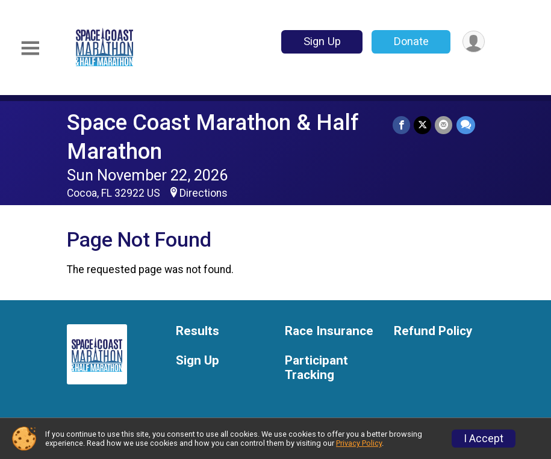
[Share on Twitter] (423, 125)
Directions (203, 193)
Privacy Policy (359, 443)
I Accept (483, 439)
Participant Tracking (316, 368)
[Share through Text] (465, 125)
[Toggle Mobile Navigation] (30, 48)
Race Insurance (329, 331)
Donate (410, 41)
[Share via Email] (444, 125)
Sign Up (321, 41)
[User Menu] (473, 42)
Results (197, 331)
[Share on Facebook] (402, 125)
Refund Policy (433, 331)
